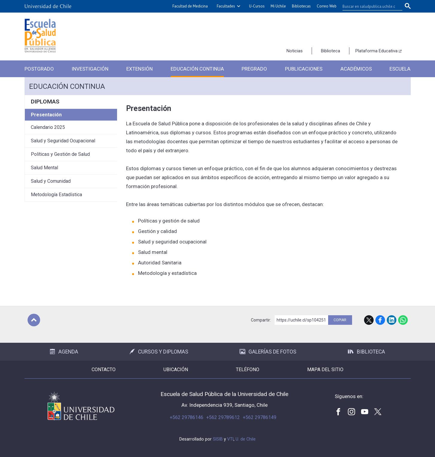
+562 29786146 (186, 417)
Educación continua (67, 86)
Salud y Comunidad (51, 181)
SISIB (218, 439)
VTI (230, 439)
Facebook (380, 320)
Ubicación (175, 369)
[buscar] (368, 6)
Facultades (226, 6)
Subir (34, 320)
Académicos (356, 69)
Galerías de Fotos (268, 352)
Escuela (399, 69)
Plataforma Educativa (376, 51)
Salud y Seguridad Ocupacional (63, 141)
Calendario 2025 (48, 127)
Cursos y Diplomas (159, 352)
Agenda (64, 352)
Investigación (90, 69)
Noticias (295, 51)
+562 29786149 (259, 417)
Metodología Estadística (56, 194)
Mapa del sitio (325, 369)
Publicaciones (303, 69)
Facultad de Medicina (190, 6)
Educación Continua (197, 69)
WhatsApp (403, 320)
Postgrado (39, 69)
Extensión (139, 69)
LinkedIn (391, 320)
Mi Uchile (278, 6)
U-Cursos (257, 6)
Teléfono (247, 369)
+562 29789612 (223, 417)
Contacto (104, 369)
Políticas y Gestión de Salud (60, 154)
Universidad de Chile (81, 406)
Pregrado (254, 69)
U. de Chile (246, 439)
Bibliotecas (301, 6)
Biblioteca (330, 51)
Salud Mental (44, 167)
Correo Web (327, 6)
